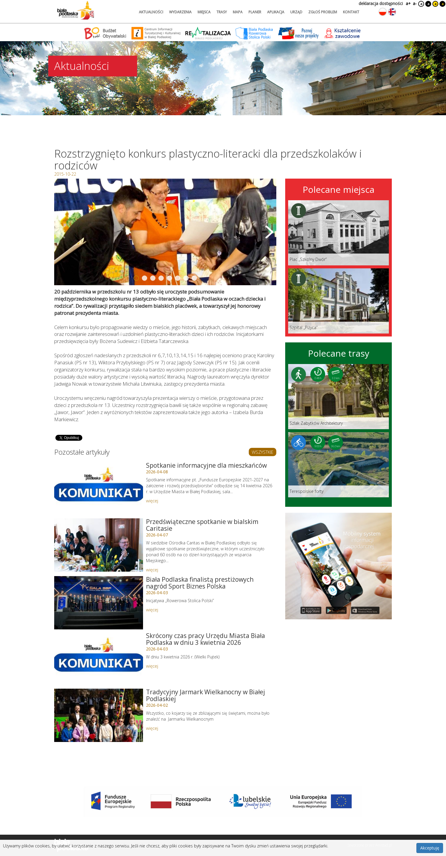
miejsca (204, 12)
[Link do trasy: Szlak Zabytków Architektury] (338, 396)
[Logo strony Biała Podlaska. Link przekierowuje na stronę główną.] (75, 10)
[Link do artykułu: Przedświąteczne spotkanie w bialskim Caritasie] (98, 545)
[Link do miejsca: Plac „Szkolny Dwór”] (338, 232)
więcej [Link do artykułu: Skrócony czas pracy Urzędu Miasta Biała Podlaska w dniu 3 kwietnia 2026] (152, 666)
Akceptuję (429, 848)
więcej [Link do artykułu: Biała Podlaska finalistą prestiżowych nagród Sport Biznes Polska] (152, 610)
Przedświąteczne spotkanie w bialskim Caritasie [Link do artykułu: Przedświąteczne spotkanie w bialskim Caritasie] (202, 525)
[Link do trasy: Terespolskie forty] (338, 464)
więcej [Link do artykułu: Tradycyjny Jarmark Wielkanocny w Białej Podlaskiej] (152, 728)
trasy (221, 12)
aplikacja (275, 12)
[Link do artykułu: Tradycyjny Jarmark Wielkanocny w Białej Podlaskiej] (98, 715)
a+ (408, 3)
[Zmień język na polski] (382, 12)
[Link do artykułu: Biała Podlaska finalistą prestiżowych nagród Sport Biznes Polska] (98, 602)
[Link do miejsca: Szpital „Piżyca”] (338, 301)
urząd (296, 12)
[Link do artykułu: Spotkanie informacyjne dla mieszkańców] (98, 488)
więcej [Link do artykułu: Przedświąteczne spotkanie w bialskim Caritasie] (152, 570)
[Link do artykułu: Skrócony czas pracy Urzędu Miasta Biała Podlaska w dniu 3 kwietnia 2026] (98, 659)
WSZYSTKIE (262, 452)
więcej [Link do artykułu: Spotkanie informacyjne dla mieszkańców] (152, 501)
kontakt (351, 12)
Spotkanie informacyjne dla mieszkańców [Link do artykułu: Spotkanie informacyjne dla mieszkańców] (206, 465)
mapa (238, 12)
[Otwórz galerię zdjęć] (165, 232)
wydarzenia (180, 12)
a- (415, 3)
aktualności (151, 12)
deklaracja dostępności (381, 3)
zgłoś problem (322, 12)
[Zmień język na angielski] (392, 12)
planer (254, 12)
